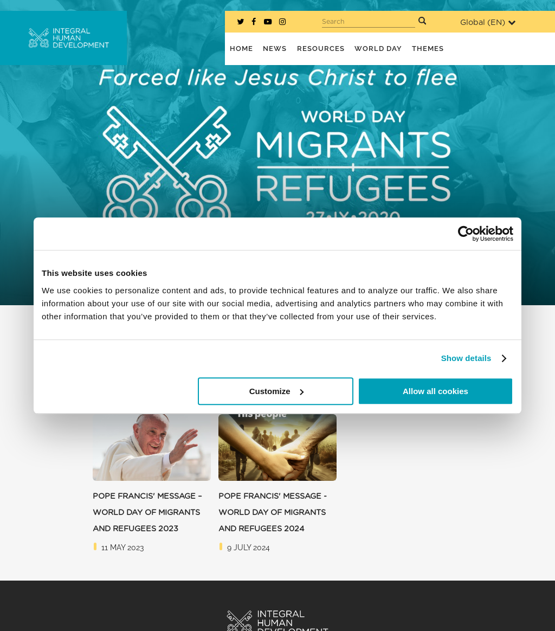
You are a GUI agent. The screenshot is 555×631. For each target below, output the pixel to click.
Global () (487, 22)
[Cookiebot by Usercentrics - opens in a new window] (465, 234)
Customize (276, 391)
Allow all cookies (435, 391)
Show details (466, 358)
